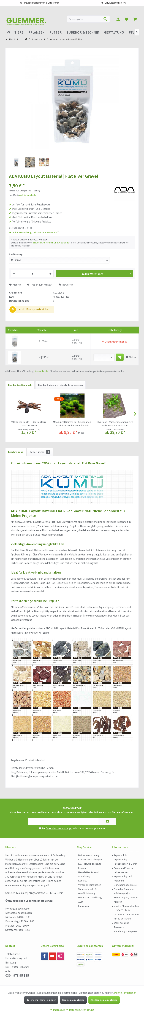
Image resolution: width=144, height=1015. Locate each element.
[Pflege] (134, 32)
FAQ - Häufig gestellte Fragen (89, 866)
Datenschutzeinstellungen (41, 1000)
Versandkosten (42, 371)
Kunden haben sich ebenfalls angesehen (60, 385)
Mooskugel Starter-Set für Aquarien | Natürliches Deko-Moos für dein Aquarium (72, 423)
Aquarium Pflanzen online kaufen (124, 870)
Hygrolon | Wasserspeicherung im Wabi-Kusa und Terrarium (115, 423)
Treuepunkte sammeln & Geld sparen (41, 2)
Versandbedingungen (89, 884)
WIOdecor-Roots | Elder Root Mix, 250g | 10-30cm (29, 423)
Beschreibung (15, 452)
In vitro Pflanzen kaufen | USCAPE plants (126, 908)
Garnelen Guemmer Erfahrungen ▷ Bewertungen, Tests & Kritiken (125, 895)
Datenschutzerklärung (90, 897)
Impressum (84, 906)
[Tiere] (19, 32)
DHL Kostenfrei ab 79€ (115, 2)
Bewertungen (40, 452)
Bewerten (65, 284)
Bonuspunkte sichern (38, 309)
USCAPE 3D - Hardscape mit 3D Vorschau (126, 916)
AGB (80, 901)
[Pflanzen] (36, 32)
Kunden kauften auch (20, 385)
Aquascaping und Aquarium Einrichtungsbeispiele (125, 880)
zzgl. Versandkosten (28, 195)
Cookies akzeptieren (73, 1000)
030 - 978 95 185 (17, 975)
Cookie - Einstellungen (90, 859)
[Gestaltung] (114, 32)
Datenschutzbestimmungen (59, 828)
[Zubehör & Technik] (83, 32)
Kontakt (82, 880)
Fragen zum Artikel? (39, 284)
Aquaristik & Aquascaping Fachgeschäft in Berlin (125, 859)
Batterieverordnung (88, 855)
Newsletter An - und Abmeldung (88, 874)
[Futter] (55, 32)
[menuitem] (135, 19)
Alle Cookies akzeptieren (104, 1000)
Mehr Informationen (125, 992)
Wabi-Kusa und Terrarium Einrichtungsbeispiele (125, 927)
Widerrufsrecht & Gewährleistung (87, 891)
